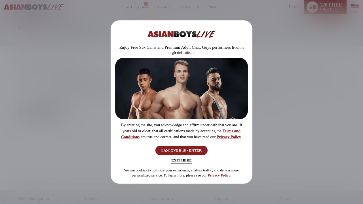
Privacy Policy (229, 135)
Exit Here (181, 162)
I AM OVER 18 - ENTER (181, 149)
